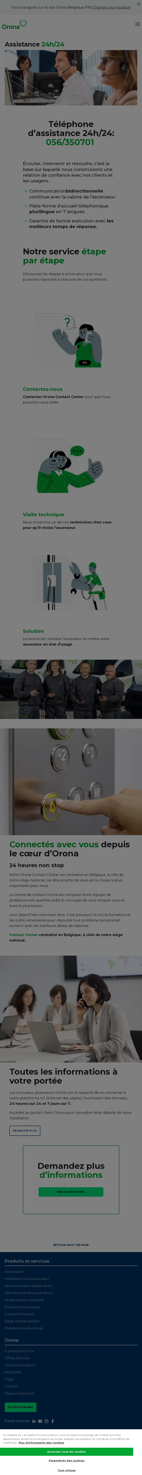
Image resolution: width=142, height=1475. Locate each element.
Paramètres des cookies (66, 1463)
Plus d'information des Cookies (41, 1445)
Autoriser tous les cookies (66, 1454)
